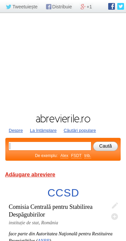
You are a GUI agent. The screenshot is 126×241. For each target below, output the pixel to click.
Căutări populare (80, 130)
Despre (16, 130)
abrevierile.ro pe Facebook (111, 6)
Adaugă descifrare (114, 216)
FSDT (76, 155)
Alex (64, 155)
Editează (114, 206)
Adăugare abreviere (30, 174)
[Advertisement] (63, 62)
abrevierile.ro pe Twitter (120, 6)
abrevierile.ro (63, 118)
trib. (87, 155)
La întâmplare (43, 130)
